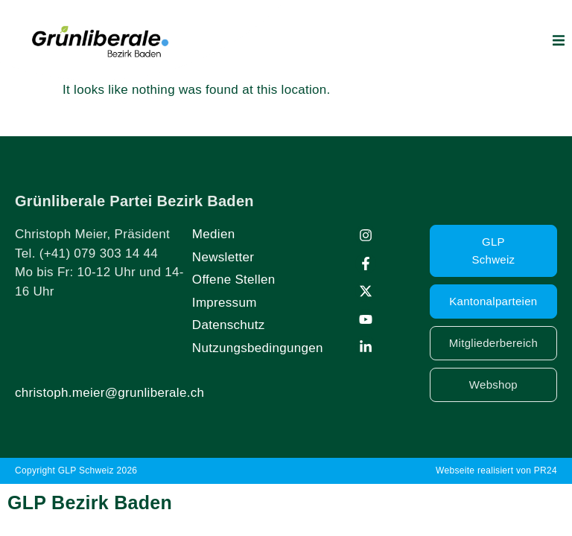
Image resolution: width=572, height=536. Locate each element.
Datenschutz (228, 325)
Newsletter (223, 257)
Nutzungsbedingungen (257, 348)
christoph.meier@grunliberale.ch (109, 393)
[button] (558, 40)
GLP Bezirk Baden (89, 502)
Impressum (224, 303)
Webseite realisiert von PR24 (496, 470)
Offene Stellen (234, 279)
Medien (213, 234)
